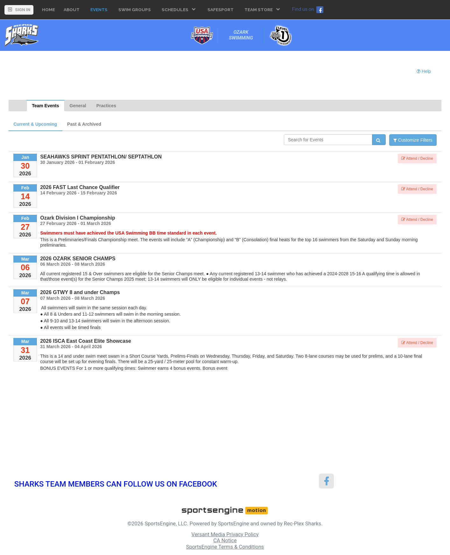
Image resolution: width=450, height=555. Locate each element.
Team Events (45, 105)
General (78, 105)
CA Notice (224, 540)
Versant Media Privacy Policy (225, 534)
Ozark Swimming (241, 35)
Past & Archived (84, 124)
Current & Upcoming (35, 124)
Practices (106, 105)
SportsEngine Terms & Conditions (225, 547)
